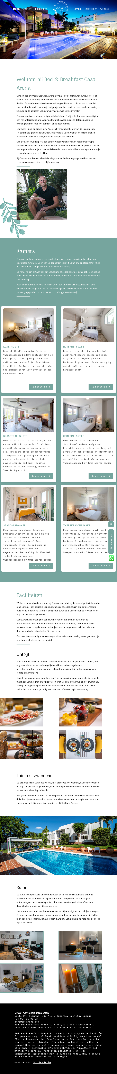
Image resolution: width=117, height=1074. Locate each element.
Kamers (27, 9)
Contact (104, 9)
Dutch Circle (42, 1062)
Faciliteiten (41, 9)
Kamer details (41, 386)
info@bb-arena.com (27, 1021)
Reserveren (90, 9)
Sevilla (77, 9)
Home (16, 9)
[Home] (60, 9)
